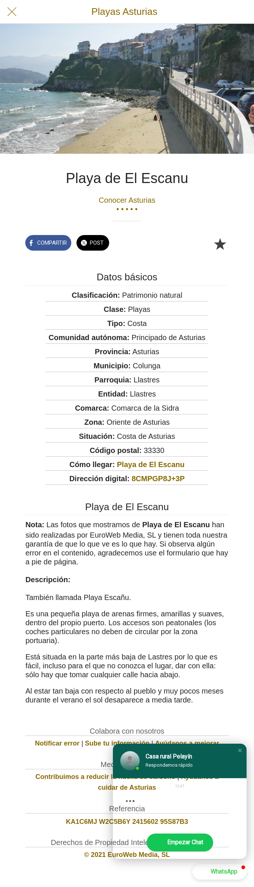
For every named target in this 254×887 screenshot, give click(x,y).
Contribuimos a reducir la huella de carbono (105, 776)
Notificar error (57, 743)
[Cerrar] (11, 11)
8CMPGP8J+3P (158, 479)
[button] (240, 750)
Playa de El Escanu (151, 464)
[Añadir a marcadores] (220, 243)
